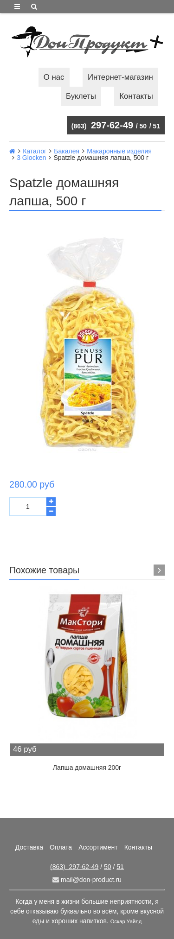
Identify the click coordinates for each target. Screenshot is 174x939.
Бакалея (66, 151)
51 (156, 126)
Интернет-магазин (120, 77)
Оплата (61, 847)
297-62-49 (102, 125)
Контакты (136, 96)
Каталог (34, 151)
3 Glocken (31, 157)
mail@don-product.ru (87, 879)
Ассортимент (98, 847)
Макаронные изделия (119, 151)
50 (143, 126)
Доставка (29, 847)
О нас (54, 77)
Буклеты (81, 96)
